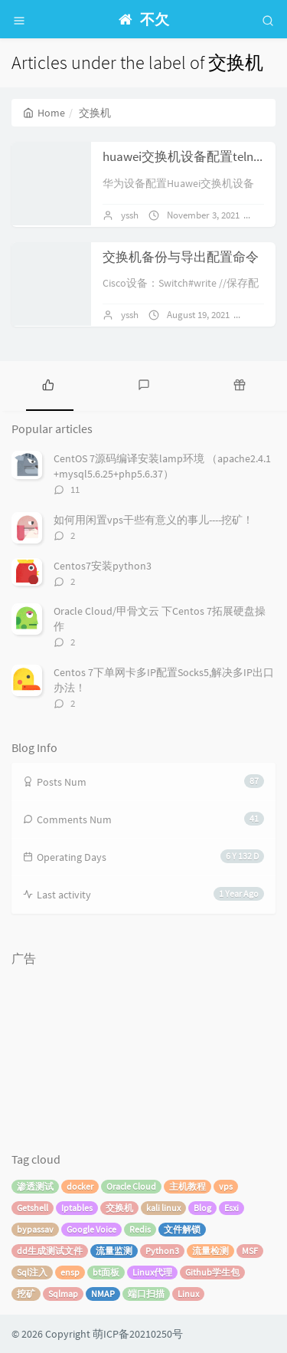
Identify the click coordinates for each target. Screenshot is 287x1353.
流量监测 (114, 1250)
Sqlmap (63, 1293)
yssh (130, 215)
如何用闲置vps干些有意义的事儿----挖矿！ (153, 520)
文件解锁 (182, 1229)
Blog (202, 1207)
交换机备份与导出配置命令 (181, 256)
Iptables (77, 1207)
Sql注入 (32, 1272)
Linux (188, 1293)
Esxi (231, 1207)
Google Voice (91, 1229)
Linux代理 (152, 1272)
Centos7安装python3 (103, 566)
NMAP (103, 1293)
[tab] (48, 384)
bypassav (35, 1229)
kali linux (163, 1207)
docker (80, 1186)
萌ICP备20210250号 (138, 1334)
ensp (70, 1272)
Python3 (162, 1250)
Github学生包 (212, 1272)
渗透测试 (35, 1186)
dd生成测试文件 (50, 1250)
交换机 (119, 1207)
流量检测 (210, 1250)
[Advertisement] (88, 1049)
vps (226, 1186)
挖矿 (26, 1293)
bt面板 (106, 1272)
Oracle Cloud (131, 1186)
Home (44, 113)
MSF (250, 1250)
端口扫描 (146, 1293)
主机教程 (187, 1186)
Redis (140, 1229)
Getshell (32, 1207)
